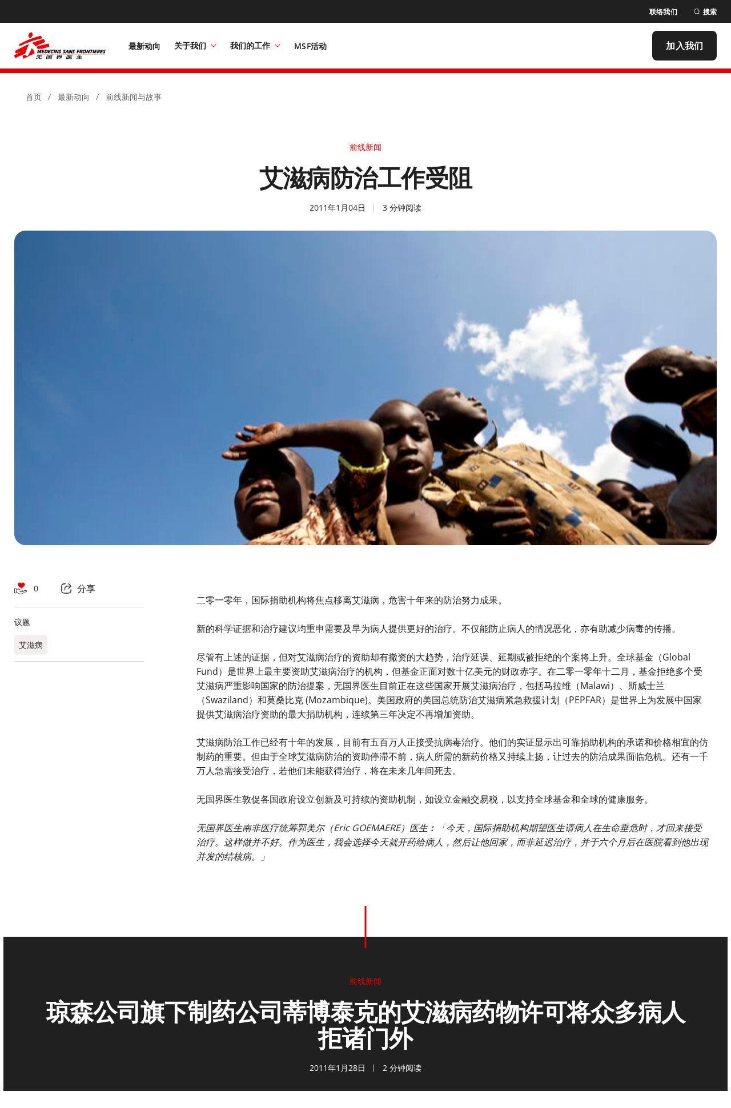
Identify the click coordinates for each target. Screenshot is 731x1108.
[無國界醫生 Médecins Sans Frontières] (60, 46)
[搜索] (705, 11)
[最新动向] (144, 45)
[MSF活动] (310, 45)
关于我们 (195, 45)
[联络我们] (663, 11)
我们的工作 (255, 45)
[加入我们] (684, 46)
